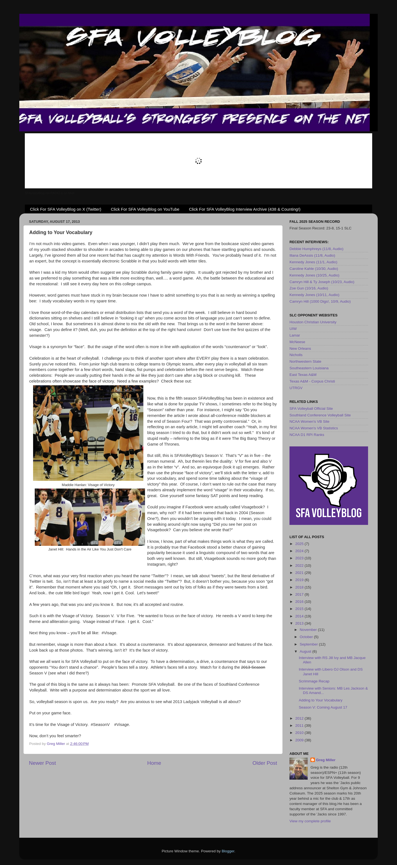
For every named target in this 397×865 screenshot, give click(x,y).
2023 (300, 558)
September (309, 644)
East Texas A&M (302, 375)
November (309, 630)
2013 (300, 623)
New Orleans (300, 348)
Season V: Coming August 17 (323, 707)
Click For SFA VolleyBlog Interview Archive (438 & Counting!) (244, 209)
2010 (300, 733)
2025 (300, 544)
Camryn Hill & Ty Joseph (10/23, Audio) (321, 282)
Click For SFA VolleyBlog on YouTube (145, 209)
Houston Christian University (312, 322)
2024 (300, 551)
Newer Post (42, 763)
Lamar (294, 335)
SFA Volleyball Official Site (311, 408)
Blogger (228, 851)
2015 (300, 609)
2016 (300, 602)
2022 (300, 565)
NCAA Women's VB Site (309, 421)
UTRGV (295, 388)
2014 (300, 616)
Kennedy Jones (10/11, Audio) (314, 295)
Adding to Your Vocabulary (320, 700)
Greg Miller (326, 760)
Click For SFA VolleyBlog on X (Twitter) (65, 209)
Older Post (265, 763)
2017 (300, 594)
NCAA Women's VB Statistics (313, 428)
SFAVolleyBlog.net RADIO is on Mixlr (49, 193)
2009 (300, 740)
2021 (300, 573)
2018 (300, 587)
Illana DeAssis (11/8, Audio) (312, 255)
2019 (300, 580)
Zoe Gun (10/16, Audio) (308, 288)
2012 (300, 718)
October (307, 637)
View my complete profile (310, 821)
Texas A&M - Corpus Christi (312, 381)
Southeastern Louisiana (309, 368)
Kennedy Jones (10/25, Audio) (314, 275)
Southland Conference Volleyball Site (320, 415)
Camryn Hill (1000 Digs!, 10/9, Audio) (320, 301)
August (306, 651)
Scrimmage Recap (314, 681)
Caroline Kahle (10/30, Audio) (313, 269)
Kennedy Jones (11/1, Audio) (313, 262)
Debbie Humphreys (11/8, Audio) (316, 249)
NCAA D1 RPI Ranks (306, 435)
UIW (293, 329)
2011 (300, 725)
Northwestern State (305, 361)
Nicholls (295, 355)
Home (154, 763)
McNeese (297, 342)
